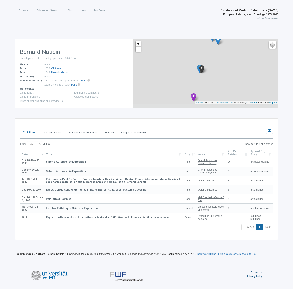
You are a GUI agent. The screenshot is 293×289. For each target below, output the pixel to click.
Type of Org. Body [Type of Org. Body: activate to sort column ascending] (258, 153)
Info (83, 10)
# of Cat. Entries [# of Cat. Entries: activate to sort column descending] (233, 153)
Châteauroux (58, 68)
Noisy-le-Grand (59, 72)
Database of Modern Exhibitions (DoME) (249, 12)
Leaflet (199, 102)
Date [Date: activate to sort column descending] (25, 154)
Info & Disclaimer (267, 18)
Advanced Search (48, 10)
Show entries (35, 144)
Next (267, 227)
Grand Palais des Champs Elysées (207, 162)
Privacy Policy (254, 276)
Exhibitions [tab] (29, 132)
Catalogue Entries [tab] (52, 132)
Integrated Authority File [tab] (134, 132)
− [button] (138, 49)
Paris (84, 80)
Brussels (189, 208)
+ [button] (138, 43)
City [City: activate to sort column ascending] (187, 154)
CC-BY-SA (251, 102)
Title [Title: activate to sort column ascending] (49, 154)
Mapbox (273, 102)
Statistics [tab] (109, 132)
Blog (70, 10)
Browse (23, 10)
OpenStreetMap (225, 102)
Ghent (188, 217)
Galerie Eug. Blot (207, 180)
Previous (249, 227)
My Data (99, 10)
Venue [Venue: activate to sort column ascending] (201, 154)
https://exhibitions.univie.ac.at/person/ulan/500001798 (226, 254)
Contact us (256, 272)
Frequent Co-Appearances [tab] (83, 132)
